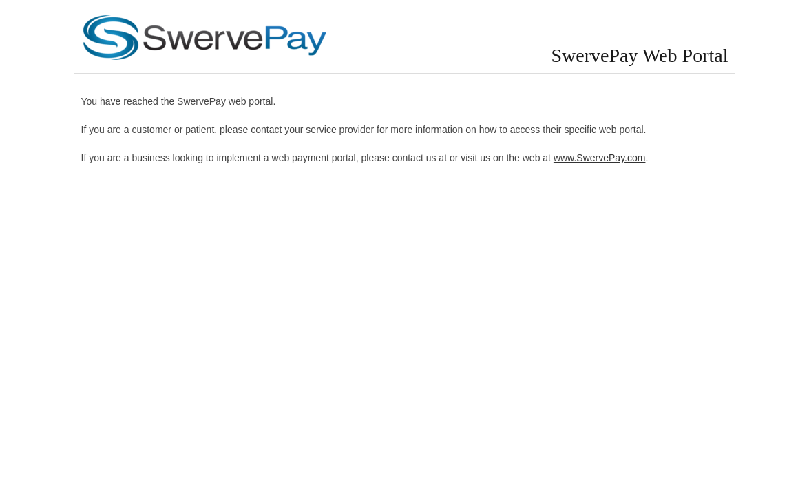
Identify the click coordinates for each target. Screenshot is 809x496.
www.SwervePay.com (600, 157)
